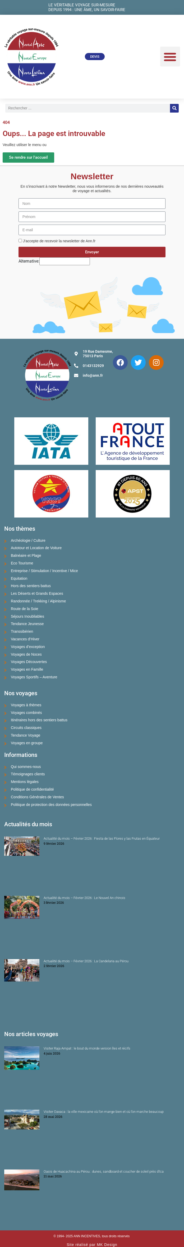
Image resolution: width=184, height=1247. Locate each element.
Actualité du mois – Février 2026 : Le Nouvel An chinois (84, 898)
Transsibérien (22, 631)
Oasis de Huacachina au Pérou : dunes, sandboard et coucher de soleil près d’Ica (104, 1171)
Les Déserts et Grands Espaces (37, 593)
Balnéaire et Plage (26, 555)
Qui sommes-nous (26, 767)
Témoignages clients (28, 774)
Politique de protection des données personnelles (51, 805)
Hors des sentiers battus (31, 586)
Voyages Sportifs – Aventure (34, 677)
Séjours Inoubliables (27, 616)
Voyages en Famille (27, 669)
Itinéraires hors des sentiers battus (39, 720)
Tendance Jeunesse (27, 624)
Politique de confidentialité (32, 789)
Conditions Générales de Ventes (37, 797)
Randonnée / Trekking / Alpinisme (38, 601)
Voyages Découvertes (29, 662)
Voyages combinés (26, 712)
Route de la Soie (24, 609)
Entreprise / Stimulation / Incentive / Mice (44, 571)
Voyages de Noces (26, 654)
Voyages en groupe (27, 743)
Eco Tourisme (22, 563)
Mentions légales (25, 782)
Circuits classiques (26, 728)
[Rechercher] (174, 108)
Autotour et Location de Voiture (36, 548)
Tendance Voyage (25, 735)
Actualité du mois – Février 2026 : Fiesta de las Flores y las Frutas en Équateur (102, 838)
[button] (170, 56)
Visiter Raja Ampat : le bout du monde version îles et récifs (87, 1048)
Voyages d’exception (28, 647)
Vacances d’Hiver (25, 639)
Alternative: (29, 261)
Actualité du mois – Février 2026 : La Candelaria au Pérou (86, 961)
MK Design (107, 1245)
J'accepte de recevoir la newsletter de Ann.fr (59, 241)
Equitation (19, 578)
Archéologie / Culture (28, 540)
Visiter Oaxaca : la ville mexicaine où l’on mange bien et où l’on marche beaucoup (104, 1112)
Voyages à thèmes (26, 705)
